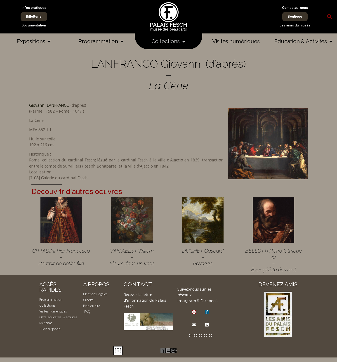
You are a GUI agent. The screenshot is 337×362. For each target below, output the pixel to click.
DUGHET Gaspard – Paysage (203, 257)
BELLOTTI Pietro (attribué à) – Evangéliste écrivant (273, 260)
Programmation (101, 41)
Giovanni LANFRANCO (50, 105)
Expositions (34, 41)
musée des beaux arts (168, 29)
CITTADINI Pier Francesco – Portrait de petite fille (61, 257)
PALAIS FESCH (168, 24)
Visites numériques (236, 41)
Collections (168, 41)
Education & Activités (303, 41)
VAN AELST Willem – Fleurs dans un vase (132, 257)
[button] (329, 17)
